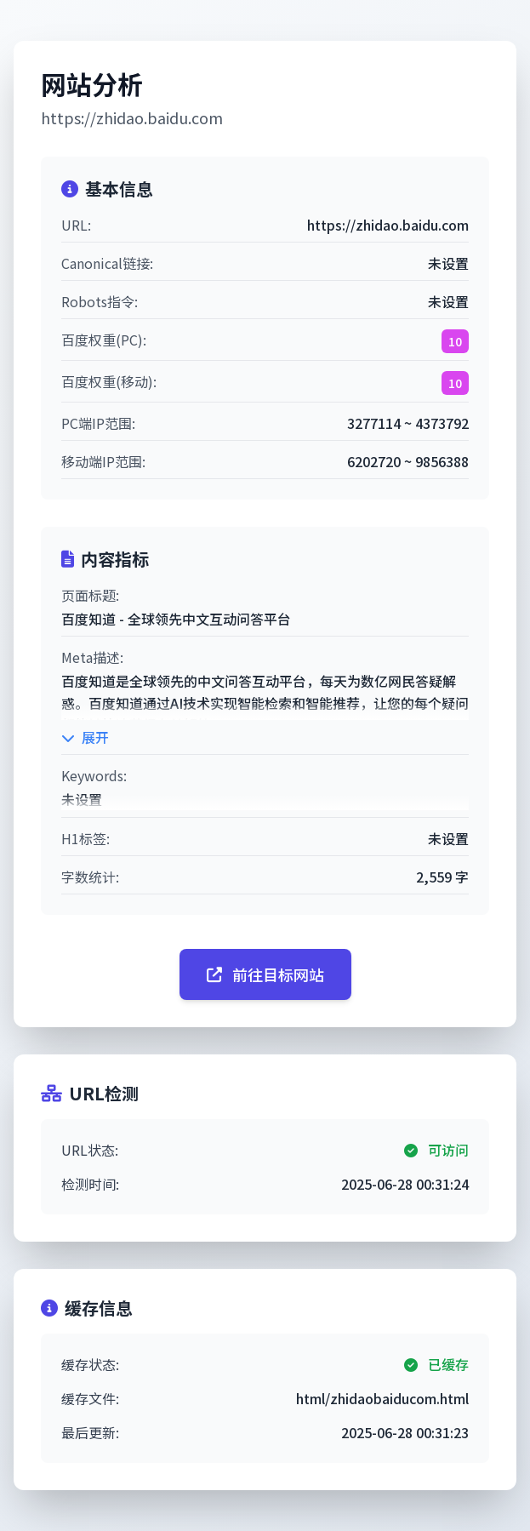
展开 (85, 737)
